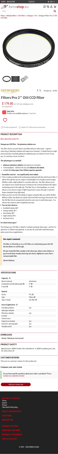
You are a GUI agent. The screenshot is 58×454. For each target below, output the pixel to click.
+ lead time (32, 113)
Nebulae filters (12, 16)
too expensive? (7, 107)
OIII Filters (21, 16)
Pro (36, 16)
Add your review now (15, 384)
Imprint (4, 403)
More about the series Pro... (10, 139)
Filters (3, 16)
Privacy (4, 405)
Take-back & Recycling (10, 407)
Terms (4, 401)
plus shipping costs (26, 104)
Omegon (30, 16)
